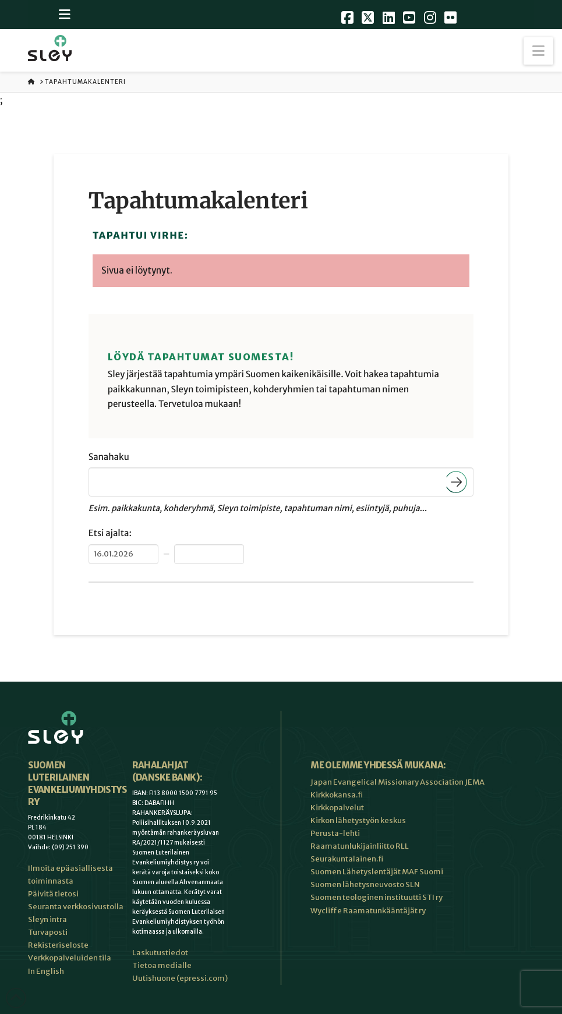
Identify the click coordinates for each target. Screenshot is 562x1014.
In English (46, 971)
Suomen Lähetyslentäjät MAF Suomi (376, 872)
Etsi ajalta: (110, 533)
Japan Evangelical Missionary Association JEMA (397, 782)
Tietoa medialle (162, 965)
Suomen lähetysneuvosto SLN (365, 884)
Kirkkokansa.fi (336, 795)
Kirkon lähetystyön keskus (358, 820)
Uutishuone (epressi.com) (180, 978)
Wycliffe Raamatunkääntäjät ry (368, 911)
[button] (538, 51)
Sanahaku (109, 457)
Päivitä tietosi (53, 894)
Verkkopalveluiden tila (69, 958)
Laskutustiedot (160, 953)
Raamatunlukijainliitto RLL (359, 846)
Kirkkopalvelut (337, 808)
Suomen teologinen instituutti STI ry (376, 897)
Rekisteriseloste (58, 945)
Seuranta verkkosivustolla (75, 907)
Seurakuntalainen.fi (346, 859)
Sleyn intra (47, 919)
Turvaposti (48, 932)
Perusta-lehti (335, 833)
